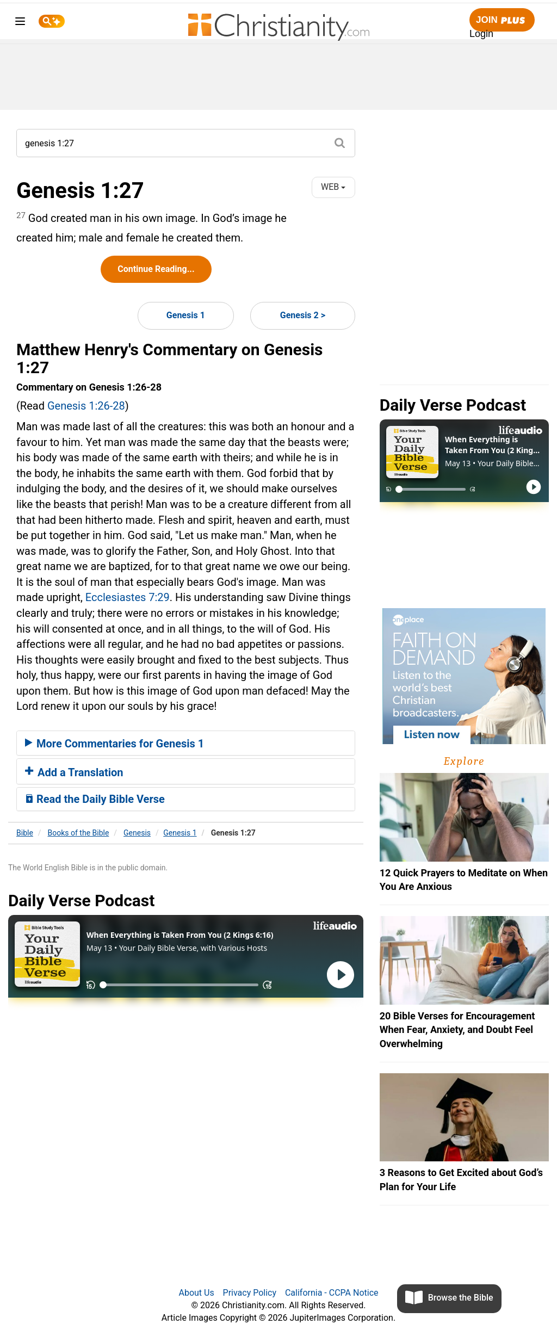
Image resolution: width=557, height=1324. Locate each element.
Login (481, 33)
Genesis (137, 832)
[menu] (20, 23)
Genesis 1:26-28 (86, 405)
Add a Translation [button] (74, 772)
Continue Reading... (155, 269)
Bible (24, 832)
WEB (333, 187)
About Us (196, 1293)
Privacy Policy (250, 1293)
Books (78, 832)
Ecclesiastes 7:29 (127, 597)
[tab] (186, 743)
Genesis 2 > (302, 315)
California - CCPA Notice (332, 1293)
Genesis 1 (185, 315)
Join (502, 20)
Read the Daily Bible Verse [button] (95, 799)
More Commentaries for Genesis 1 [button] (114, 743)
